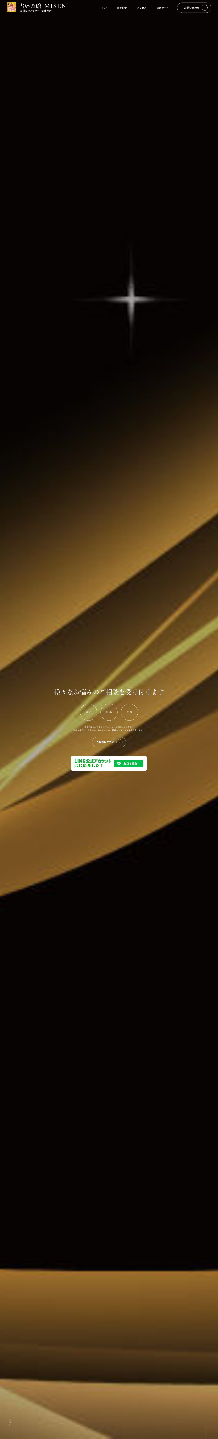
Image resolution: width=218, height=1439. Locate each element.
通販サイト (163, 7)
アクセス (141, 7)
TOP (104, 7)
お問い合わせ (196, 8)
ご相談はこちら (109, 742)
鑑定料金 (122, 7)
